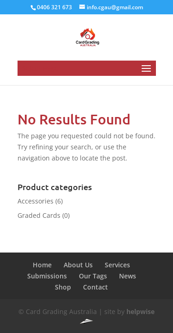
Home (42, 264)
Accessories (36, 201)
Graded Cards (39, 215)
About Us (78, 264)
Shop (63, 287)
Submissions (47, 275)
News (127, 275)
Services (117, 264)
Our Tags (93, 275)
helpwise (140, 311)
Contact (95, 287)
